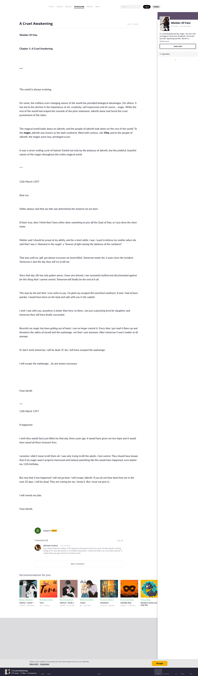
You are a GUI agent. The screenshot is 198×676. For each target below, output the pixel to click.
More (98, 6)
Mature (90, 6)
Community (79, 6)
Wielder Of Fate (181, 23)
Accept (159, 663)
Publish (156, 7)
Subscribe (178, 46)
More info (34, 664)
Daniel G (47, 531)
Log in (147, 7)
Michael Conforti (50, 545)
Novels (69, 6)
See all (120, 540)
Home (51, 6)
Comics (59, 6)
